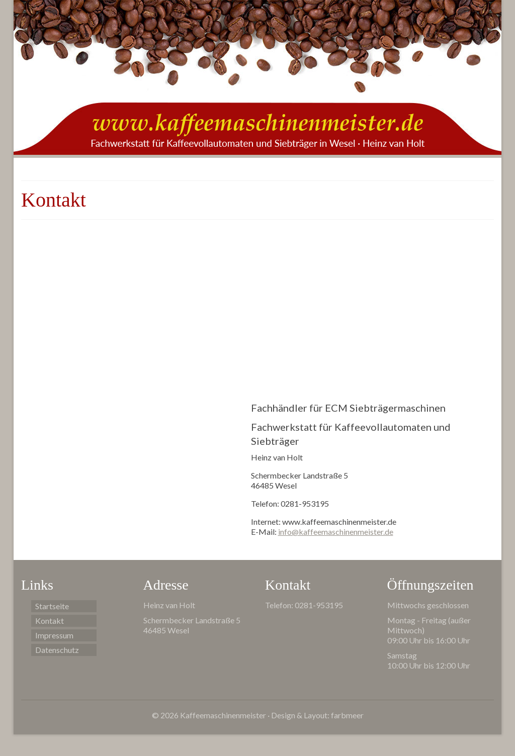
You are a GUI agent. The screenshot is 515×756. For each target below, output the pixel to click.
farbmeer (347, 715)
